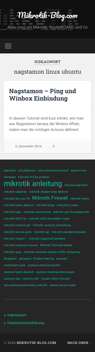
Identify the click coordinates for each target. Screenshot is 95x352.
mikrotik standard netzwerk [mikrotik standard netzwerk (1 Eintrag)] (68, 232)
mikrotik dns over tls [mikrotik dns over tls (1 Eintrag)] (17, 198)
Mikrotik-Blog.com (47, 15)
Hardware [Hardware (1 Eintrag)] (10, 177)
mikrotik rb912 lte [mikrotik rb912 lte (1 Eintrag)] (15, 218)
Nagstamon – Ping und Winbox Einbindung (42, 94)
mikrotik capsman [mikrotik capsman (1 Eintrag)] (15, 191)
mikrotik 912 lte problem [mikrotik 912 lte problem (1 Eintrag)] (33, 177)
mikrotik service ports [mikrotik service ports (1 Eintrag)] (18, 232)
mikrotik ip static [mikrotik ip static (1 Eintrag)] (68, 205)
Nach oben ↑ (79, 343)
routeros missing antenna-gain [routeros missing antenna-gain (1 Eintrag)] (55, 272)
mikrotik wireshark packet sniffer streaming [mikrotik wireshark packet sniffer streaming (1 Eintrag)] (52, 252)
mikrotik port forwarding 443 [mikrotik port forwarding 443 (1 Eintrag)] (71, 212)
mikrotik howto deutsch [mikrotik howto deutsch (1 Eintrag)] (19, 205)
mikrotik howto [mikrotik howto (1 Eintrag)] (79, 198)
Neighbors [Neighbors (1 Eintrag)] (10, 258)
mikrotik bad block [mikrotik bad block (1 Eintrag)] (76, 185)
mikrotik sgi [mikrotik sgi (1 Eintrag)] (41, 232)
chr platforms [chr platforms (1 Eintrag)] (26, 170)
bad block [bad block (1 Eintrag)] (10, 170)
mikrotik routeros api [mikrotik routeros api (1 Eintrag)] (17, 225)
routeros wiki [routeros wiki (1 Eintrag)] (31, 278)
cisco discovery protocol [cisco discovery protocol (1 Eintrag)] (53, 170)
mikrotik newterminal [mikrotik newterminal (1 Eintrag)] (37, 212)
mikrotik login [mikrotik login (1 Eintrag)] (12, 212)
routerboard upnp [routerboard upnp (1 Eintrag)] (14, 265)
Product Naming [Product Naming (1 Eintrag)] (43, 258)
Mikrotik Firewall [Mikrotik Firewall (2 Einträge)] (50, 198)
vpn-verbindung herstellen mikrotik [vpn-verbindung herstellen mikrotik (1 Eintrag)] (25, 285)
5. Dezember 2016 (28, 146)
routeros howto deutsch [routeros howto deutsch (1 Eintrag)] (19, 272)
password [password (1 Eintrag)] (25, 258)
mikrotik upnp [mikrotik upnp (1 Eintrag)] (12, 252)
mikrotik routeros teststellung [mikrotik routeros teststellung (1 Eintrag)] (52, 225)
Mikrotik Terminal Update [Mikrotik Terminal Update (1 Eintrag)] (56, 245)
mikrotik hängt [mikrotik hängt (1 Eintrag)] (45, 205)
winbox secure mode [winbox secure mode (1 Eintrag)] (62, 285)
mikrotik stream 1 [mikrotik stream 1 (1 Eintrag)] (15, 238)
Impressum (16, 315)
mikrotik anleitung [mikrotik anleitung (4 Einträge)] (33, 184)
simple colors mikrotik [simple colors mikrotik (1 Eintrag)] (55, 278)
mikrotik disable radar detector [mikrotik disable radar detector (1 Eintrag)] (48, 191)
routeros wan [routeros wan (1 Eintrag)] (12, 278)
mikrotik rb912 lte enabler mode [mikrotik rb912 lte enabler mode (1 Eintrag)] (49, 218)
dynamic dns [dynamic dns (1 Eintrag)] (79, 170)
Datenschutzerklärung (25, 323)
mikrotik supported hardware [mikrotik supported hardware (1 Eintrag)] (47, 238)
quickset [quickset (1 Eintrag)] (61, 258)
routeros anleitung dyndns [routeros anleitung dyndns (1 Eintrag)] (44, 265)
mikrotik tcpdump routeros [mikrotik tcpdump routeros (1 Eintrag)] (21, 245)
